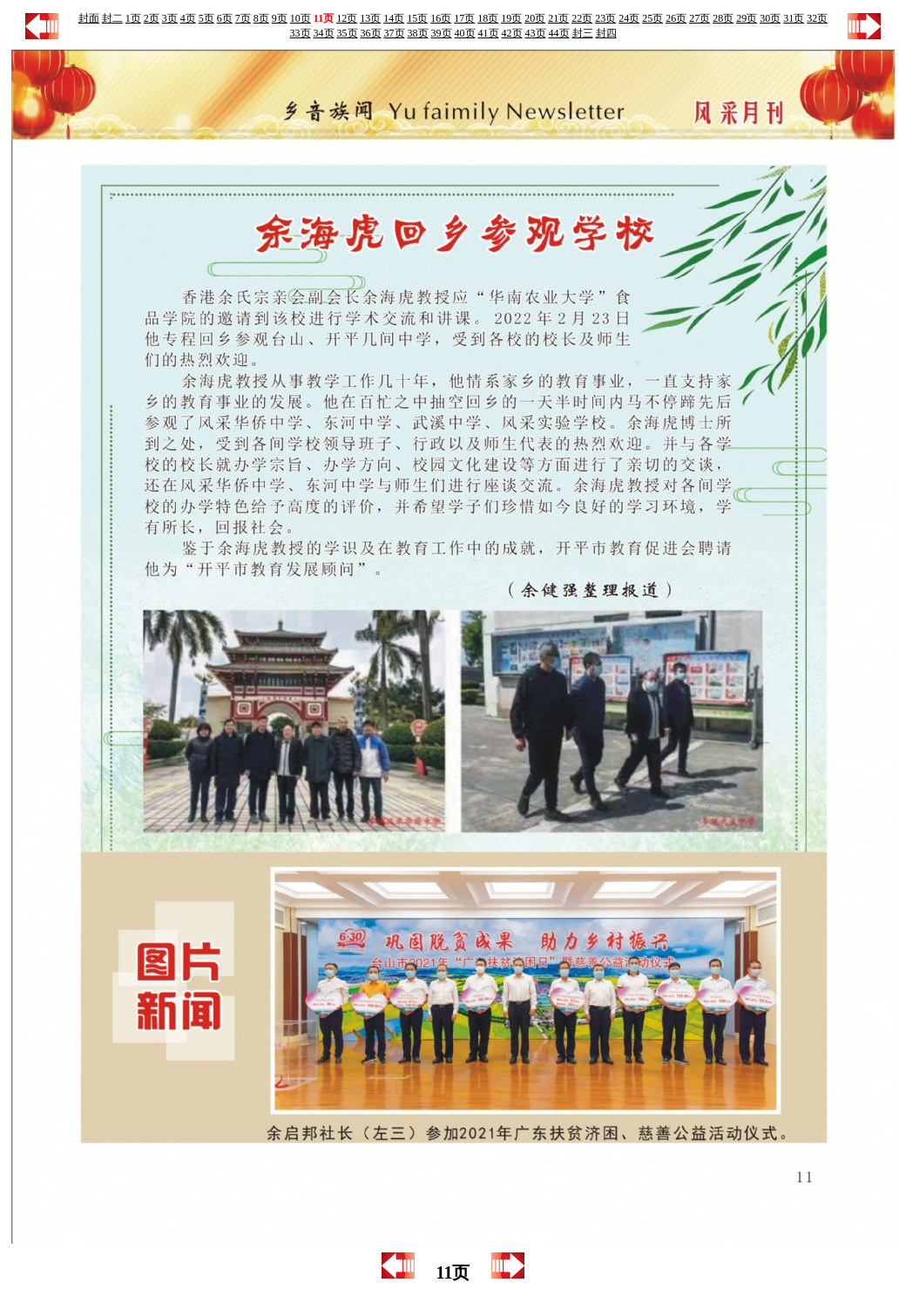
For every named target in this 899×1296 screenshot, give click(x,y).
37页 (394, 33)
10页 (300, 18)
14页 (393, 18)
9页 (279, 18)
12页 (346, 18)
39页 (441, 33)
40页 (465, 33)
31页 (793, 18)
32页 (817, 18)
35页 (347, 33)
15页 (417, 18)
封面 (88, 18)
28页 (723, 18)
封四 (606, 33)
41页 (488, 33)
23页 (605, 18)
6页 (225, 18)
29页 (746, 18)
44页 (559, 33)
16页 (440, 18)
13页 (370, 18)
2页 (151, 18)
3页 (170, 18)
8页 (261, 18)
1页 (133, 18)
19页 (511, 18)
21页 (558, 18)
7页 (243, 18)
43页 (535, 33)
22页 (581, 18)
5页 (206, 18)
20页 (534, 18)
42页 (512, 33)
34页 (324, 33)
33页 (300, 33)
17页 (464, 18)
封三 (582, 33)
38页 (418, 33)
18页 (487, 18)
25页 (652, 18)
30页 (770, 18)
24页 (628, 18)
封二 (112, 18)
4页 (188, 18)
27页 (699, 18)
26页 (676, 18)
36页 (371, 33)
